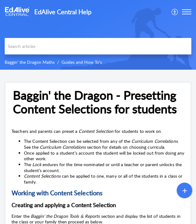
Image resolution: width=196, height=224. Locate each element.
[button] (175, 12)
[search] (98, 46)
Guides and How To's (82, 62)
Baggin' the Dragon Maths (30, 62)
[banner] (98, 35)
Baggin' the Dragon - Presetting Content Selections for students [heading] (94, 102)
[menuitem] (175, 12)
